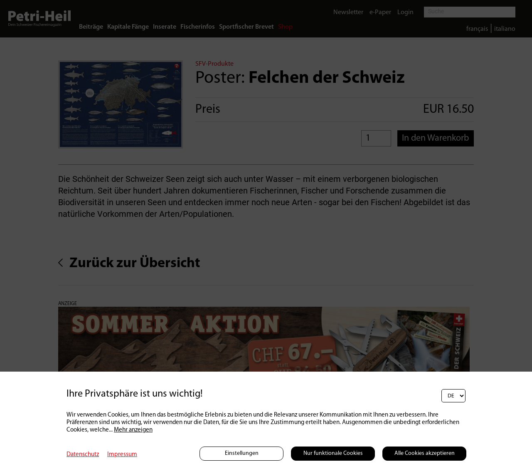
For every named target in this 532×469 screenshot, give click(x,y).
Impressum (122, 455)
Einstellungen (242, 453)
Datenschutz (82, 455)
